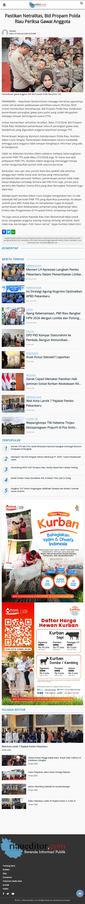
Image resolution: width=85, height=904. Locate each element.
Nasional (31, 375)
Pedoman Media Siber (12, 881)
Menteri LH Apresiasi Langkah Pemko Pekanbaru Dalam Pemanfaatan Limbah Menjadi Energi (54, 274)
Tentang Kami (9, 866)
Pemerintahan (33, 266)
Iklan (5, 873)
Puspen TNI (32, 419)
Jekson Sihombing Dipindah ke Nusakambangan (49, 786)
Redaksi (6, 869)
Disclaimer (7, 877)
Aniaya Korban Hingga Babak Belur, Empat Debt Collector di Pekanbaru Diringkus (54, 758)
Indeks (5, 889)
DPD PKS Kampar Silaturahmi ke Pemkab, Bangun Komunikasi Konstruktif (48, 340)
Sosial (29, 309)
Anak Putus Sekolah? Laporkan (48, 357)
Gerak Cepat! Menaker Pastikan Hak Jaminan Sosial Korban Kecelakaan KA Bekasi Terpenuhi (52, 383)
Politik (30, 331)
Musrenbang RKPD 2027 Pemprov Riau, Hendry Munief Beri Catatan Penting (44, 467)
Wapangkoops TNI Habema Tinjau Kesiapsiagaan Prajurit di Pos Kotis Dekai (50, 427)
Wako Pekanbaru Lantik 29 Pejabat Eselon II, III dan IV (51, 801)
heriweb (67, 900)
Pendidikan (32, 353)
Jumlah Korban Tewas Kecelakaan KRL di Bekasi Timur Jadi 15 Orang (41, 478)
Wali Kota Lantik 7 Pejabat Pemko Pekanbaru (24, 746)
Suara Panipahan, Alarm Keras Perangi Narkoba (49, 772)
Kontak (6, 885)
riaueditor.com (32, 900)
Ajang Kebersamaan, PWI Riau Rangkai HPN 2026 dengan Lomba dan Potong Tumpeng (53, 318)
